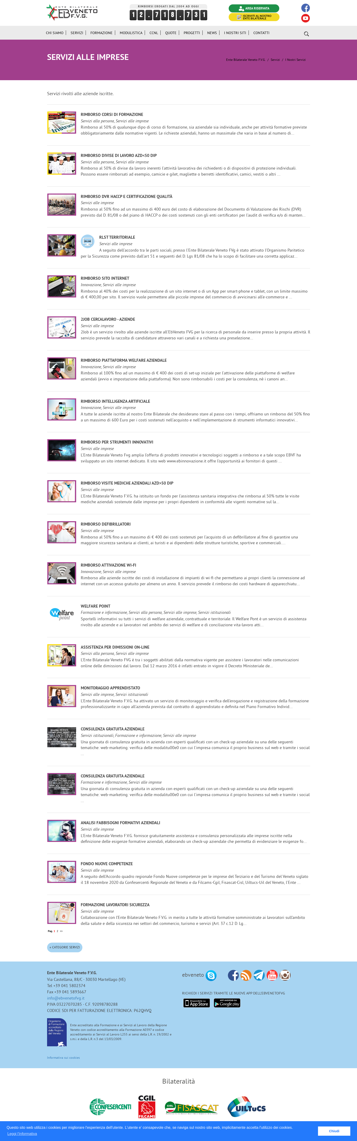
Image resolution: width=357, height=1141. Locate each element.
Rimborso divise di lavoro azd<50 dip (119, 156)
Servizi (275, 60)
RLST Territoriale (117, 237)
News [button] (212, 32)
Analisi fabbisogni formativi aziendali (120, 823)
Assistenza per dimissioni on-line (115, 647)
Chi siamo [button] (54, 32)
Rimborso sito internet (105, 278)
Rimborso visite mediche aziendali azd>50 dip (127, 483)
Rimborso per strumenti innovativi (117, 442)
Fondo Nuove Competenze (107, 864)
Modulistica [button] (131, 32)
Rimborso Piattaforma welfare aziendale (124, 360)
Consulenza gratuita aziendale (112, 729)
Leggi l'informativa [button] (22, 1134)
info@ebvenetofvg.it (65, 998)
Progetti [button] (192, 32)
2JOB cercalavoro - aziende (108, 319)
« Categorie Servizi (65, 947)
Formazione (101, 32)
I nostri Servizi (295, 60)
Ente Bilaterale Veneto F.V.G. (245, 60)
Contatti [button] (261, 32)
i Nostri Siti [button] (235, 32)
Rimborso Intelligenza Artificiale (115, 401)
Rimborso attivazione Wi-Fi (108, 565)
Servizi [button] (77, 32)
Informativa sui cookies (63, 1058)
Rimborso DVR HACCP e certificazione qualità (126, 197)
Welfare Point (95, 606)
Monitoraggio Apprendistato (110, 688)
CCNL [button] (154, 32)
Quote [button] (171, 32)
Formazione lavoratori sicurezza (115, 905)
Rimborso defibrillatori (106, 524)
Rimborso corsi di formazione (112, 115)
